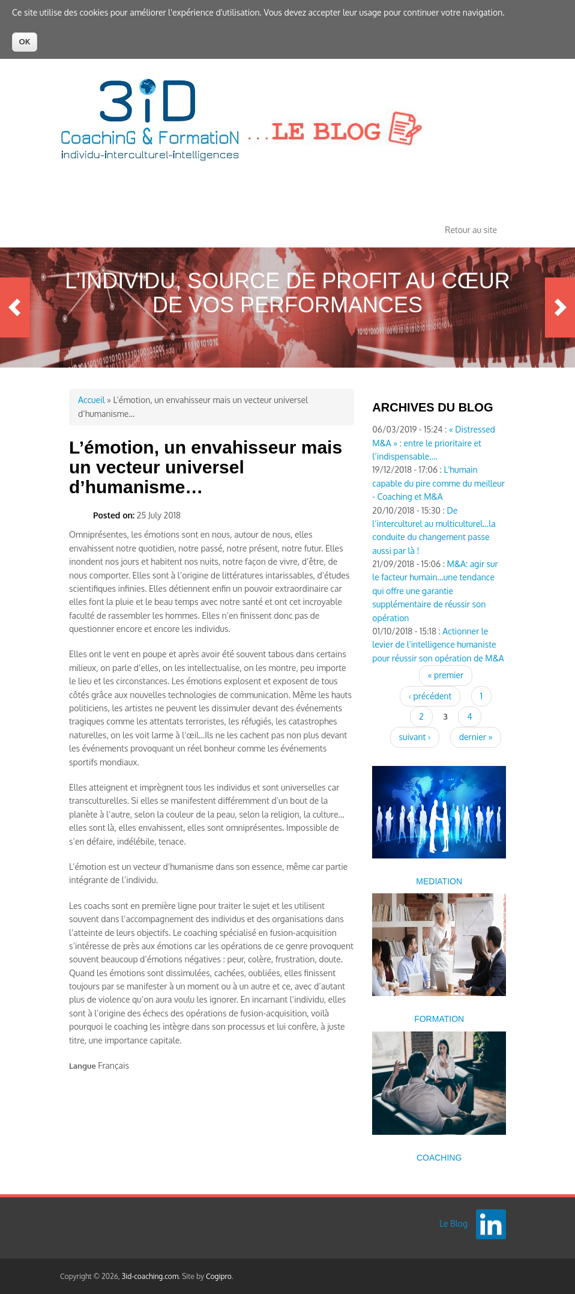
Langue (82, 1066)
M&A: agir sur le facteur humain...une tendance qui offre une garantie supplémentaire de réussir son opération (435, 591)
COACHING (439, 1157)
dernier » (476, 737)
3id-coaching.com (150, 1276)
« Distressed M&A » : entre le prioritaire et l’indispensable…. (433, 442)
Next (560, 308)
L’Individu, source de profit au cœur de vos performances (287, 293)
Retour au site (471, 230)
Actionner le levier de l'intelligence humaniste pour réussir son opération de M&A (438, 644)
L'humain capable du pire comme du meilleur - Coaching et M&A (438, 483)
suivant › (415, 737)
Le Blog (453, 1223)
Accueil (91, 400)
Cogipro (219, 1276)
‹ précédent (430, 696)
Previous (15, 308)
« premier (445, 675)
